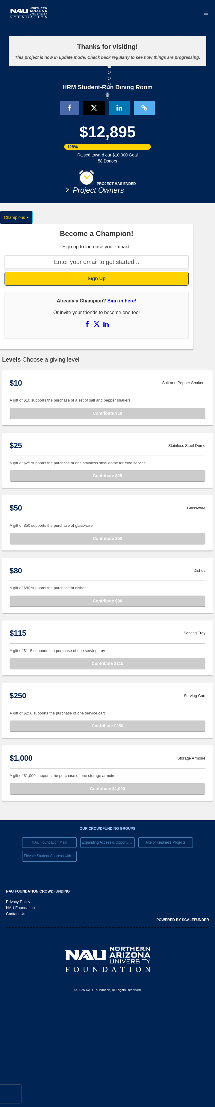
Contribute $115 (107, 766)
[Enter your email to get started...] (96, 365)
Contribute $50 (107, 641)
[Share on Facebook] (88, 426)
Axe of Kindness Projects (165, 945)
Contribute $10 (107, 516)
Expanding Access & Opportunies (108, 945)
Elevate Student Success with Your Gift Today (50, 959)
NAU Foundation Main (49, 945)
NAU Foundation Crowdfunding (38, 994)
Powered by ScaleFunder (182, 1023)
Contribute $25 (107, 578)
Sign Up (96, 381)
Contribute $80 (107, 703)
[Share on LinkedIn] (106, 426)
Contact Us (15, 1016)
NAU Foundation (20, 1010)
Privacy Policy (18, 1004)
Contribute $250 (107, 828)
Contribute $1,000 (107, 891)
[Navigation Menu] (206, 13)
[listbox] (107, 147)
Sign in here (121, 403)
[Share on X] (97, 426)
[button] (30, 146)
